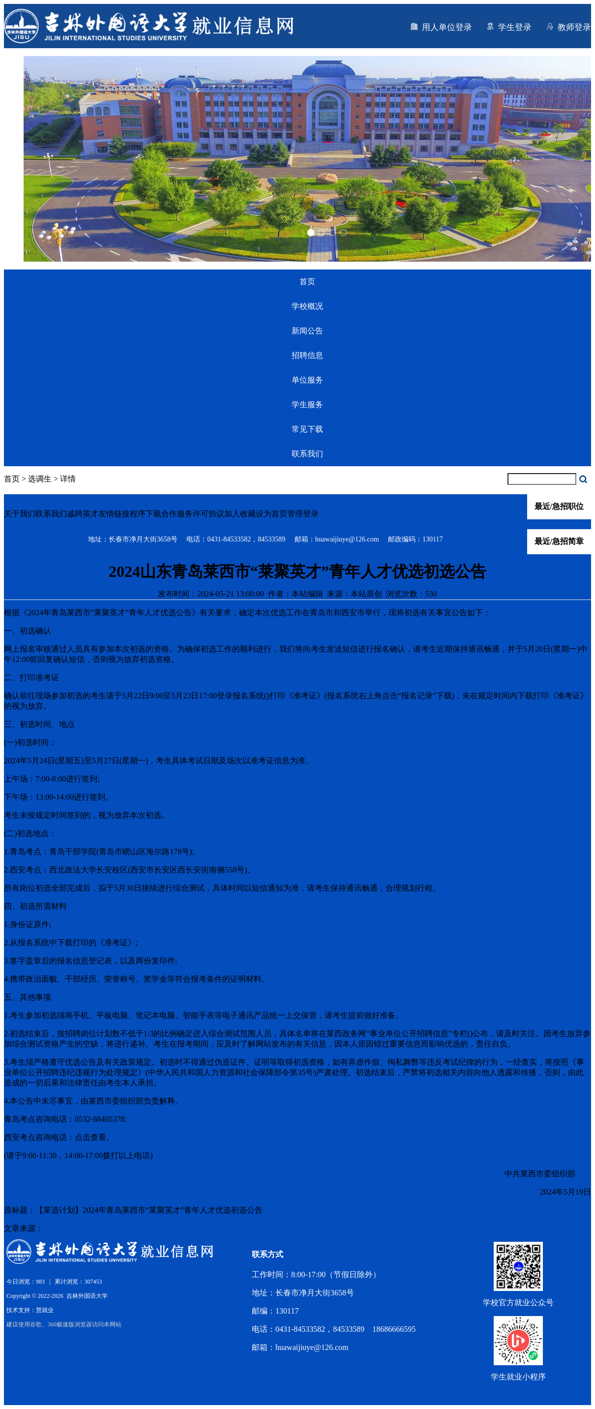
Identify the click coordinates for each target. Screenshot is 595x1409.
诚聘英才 (82, 514)
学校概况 (307, 306)
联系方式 (267, 1254)
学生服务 (307, 404)
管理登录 (303, 514)
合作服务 (177, 514)
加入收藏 (240, 514)
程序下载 (145, 514)
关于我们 (19, 514)
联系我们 (307, 454)
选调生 (40, 479)
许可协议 (208, 514)
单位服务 (307, 380)
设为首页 (271, 514)
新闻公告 (307, 331)
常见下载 (307, 429)
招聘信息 (307, 355)
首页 (307, 281)
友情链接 (114, 514)
